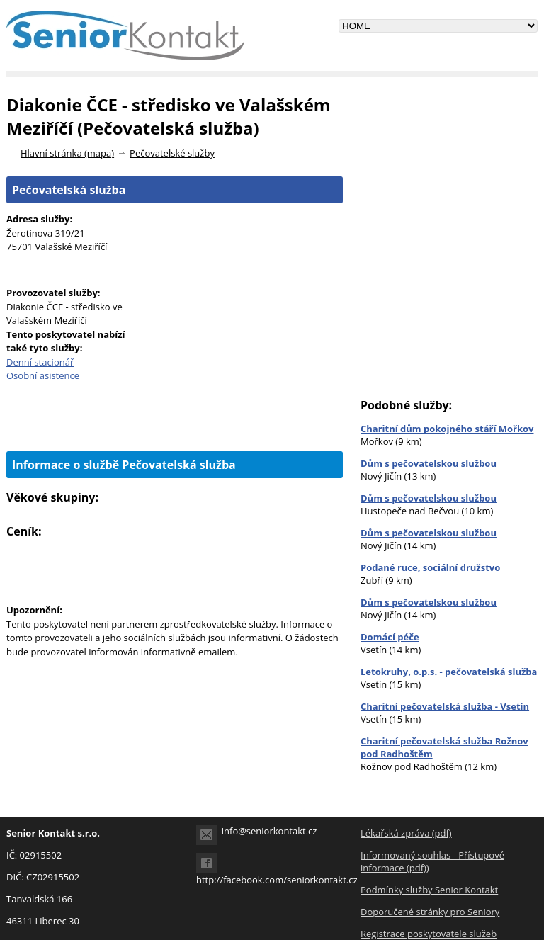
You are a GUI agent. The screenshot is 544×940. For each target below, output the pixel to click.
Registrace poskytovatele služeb (429, 933)
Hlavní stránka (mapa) (67, 153)
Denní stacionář (40, 362)
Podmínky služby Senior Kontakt (429, 889)
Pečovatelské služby (172, 153)
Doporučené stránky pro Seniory (430, 911)
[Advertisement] (175, 427)
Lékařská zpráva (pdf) (406, 833)
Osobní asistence (42, 375)
